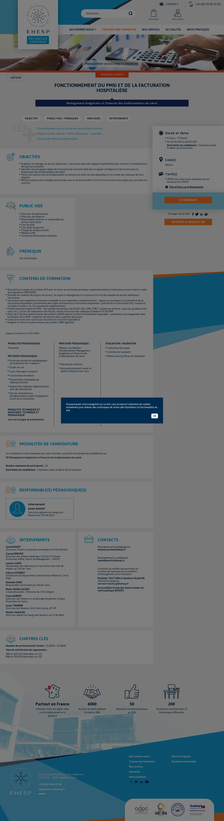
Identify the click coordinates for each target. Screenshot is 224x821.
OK (154, 416)
